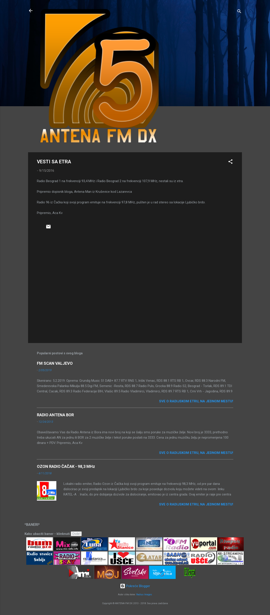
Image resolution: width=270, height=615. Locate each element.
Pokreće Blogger (135, 586)
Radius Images (144, 594)
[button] (230, 162)
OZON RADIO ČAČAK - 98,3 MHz (66, 466)
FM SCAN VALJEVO (55, 363)
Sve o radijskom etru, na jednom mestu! (196, 401)
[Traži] (239, 12)
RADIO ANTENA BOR (55, 415)
